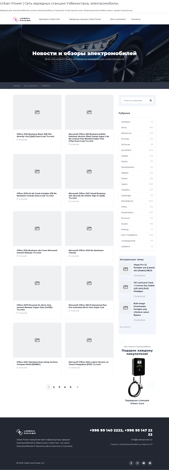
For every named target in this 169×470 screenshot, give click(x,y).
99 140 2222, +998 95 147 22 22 (121, 432)
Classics (124, 156)
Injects (124, 184)
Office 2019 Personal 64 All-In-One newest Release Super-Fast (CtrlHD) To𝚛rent (34, 307)
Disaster (125, 173)
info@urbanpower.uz (141, 440)
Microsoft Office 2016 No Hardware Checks (86, 251)
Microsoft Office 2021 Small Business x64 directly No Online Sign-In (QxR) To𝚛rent (87, 195)
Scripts (124, 224)
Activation (125, 122)
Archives (125, 139)
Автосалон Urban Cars (49, 19)
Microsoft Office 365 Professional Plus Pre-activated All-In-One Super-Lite (88, 306)
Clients (124, 162)
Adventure (126, 133)
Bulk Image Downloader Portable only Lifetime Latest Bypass (141, 309)
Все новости (125, 327)
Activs (124, 128)
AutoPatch (126, 150)
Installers (125, 190)
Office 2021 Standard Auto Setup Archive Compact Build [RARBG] (37, 363)
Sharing (124, 230)
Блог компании (118, 19)
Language (126, 196)
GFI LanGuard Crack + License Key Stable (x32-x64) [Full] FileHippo (144, 287)
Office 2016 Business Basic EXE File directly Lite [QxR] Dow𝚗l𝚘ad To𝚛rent (35, 135)
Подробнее (139, 276)
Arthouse (125, 145)
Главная (17, 86)
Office (124, 207)
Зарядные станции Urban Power (85, 19)
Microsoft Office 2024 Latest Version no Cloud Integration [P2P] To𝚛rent (89, 363)
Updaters (125, 247)
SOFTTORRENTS (129, 235)
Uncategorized (128, 241)
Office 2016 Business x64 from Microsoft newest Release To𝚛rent (37, 251)
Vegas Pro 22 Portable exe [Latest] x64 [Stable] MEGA (144, 268)
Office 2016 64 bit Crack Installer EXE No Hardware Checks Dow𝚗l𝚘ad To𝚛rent (37, 194)
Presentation (127, 213)
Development (127, 167)
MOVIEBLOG (127, 201)
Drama (124, 179)
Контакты (136, 19)
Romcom (125, 218)
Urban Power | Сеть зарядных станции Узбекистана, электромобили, (66, 3)
